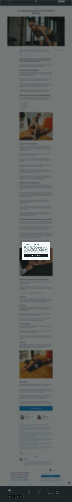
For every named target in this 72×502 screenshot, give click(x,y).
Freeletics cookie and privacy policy (33, 252)
